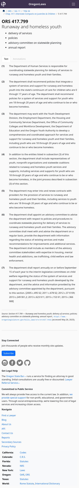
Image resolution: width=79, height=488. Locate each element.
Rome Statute (27, 483)
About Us (6, 424)
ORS (9, 11)
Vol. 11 (17, 11)
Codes (23, 452)
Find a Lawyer (9, 415)
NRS (22, 465)
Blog (4, 419)
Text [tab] (6, 58)
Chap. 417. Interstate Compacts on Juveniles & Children (30, 13)
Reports (6, 437)
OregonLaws (37, 4)
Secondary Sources (11, 442)
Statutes (24, 461)
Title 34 (26, 11)
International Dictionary (47, 483)
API (3, 428)
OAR (22, 474)
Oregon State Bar (15, 376)
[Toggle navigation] (73, 4)
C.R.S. (23, 456)
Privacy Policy (9, 446)
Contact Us (7, 433)
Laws (22, 470)
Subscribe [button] (8, 353)
